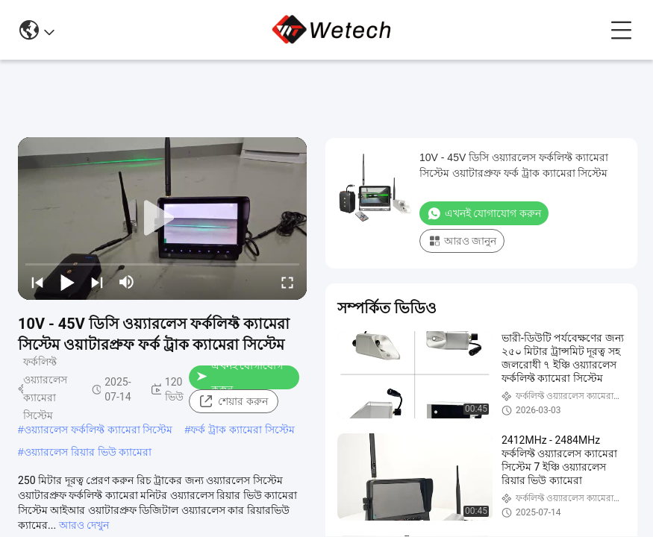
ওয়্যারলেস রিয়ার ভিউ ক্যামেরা (88, 452)
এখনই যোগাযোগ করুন (239, 377)
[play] (162, 218)
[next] (97, 282)
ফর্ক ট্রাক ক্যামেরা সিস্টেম (242, 430)
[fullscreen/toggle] (287, 282)
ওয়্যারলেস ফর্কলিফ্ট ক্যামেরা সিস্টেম (98, 430)
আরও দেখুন (84, 525)
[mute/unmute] (127, 282)
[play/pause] (67, 282)
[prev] (37, 282)
